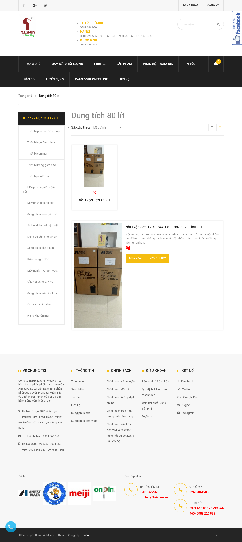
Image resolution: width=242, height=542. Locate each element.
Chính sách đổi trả (118, 389)
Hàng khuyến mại (38, 315)
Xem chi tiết (158, 258)
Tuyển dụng (55, 79)
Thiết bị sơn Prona (38, 176)
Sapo (88, 535)
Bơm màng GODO (38, 259)
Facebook (185, 381)
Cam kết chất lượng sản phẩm (154, 405)
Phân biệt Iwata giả (158, 64)
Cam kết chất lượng (67, 64)
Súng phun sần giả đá (41, 247)
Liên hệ (124, 79)
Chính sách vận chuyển (121, 381)
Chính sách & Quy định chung (121, 400)
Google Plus (187, 397)
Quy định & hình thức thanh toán (155, 392)
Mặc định (107, 127)
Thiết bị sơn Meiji (37, 153)
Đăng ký (213, 5)
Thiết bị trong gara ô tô (41, 165)
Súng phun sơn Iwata (84, 420)
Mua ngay (135, 258)
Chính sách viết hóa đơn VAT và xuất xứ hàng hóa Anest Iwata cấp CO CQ (120, 433)
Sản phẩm (77, 389)
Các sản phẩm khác (39, 304)
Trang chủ (32, 64)
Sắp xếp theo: (80, 127)
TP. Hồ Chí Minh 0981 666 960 (38, 436)
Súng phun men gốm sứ (42, 214)
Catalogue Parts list (91, 79)
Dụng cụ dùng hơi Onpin (42, 236)
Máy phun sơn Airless (40, 202)
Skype (183, 405)
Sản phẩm (124, 64)
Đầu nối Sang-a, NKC (40, 281)
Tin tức (189, 64)
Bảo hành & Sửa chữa (155, 381)
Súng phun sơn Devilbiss (42, 293)
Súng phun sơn (80, 413)
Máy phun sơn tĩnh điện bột (39, 189)
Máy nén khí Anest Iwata (42, 270)
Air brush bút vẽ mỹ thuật (42, 225)
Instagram (186, 413)
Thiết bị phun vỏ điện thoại (43, 131)
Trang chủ (77, 381)
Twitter (184, 389)
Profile (99, 64)
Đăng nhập (190, 5)
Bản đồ (29, 79)
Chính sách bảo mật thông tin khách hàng (120, 413)
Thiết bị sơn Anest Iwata (42, 142)
